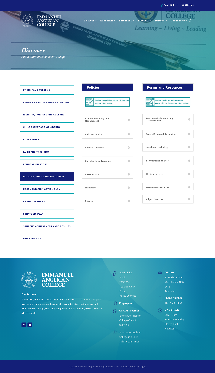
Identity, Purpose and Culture (43, 114)
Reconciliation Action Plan (41, 188)
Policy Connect (127, 295)
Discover (89, 20)
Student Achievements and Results (47, 226)
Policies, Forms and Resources (44, 176)
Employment (127, 303)
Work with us (32, 238)
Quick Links (169, 5)
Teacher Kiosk (127, 286)
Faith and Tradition (36, 151)
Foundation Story (35, 164)
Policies (93, 87)
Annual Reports (34, 201)
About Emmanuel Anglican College (46, 102)
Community (178, 20)
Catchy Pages (139, 366)
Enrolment (125, 20)
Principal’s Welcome (36, 89)
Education (106, 20)
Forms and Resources (165, 87)
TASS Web (124, 282)
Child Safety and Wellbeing (41, 126)
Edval (122, 291)
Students (143, 20)
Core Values (31, 139)
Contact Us (188, 4)
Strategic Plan (33, 213)
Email (122, 277)
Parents (160, 20)
